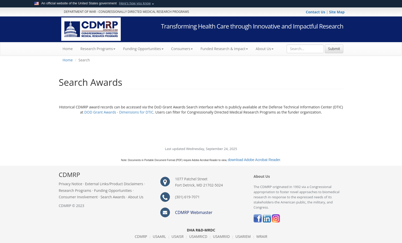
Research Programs (75, 190)
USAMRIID (221, 236)
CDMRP (141, 236)
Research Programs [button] (98, 48)
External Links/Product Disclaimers (114, 183)
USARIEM (243, 236)
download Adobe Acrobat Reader (254, 160)
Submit (334, 48)
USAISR (178, 236)
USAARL (159, 236)
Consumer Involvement (78, 196)
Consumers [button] (182, 48)
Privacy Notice (70, 183)
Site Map (337, 12)
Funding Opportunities (113, 190)
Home (70, 48)
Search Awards (112, 196)
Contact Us (316, 12)
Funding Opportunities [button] (143, 48)
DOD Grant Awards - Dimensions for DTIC (119, 112)
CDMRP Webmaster (194, 212)
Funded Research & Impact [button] (224, 48)
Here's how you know (134, 3)
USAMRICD (198, 236)
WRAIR (261, 236)
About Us (265, 48)
